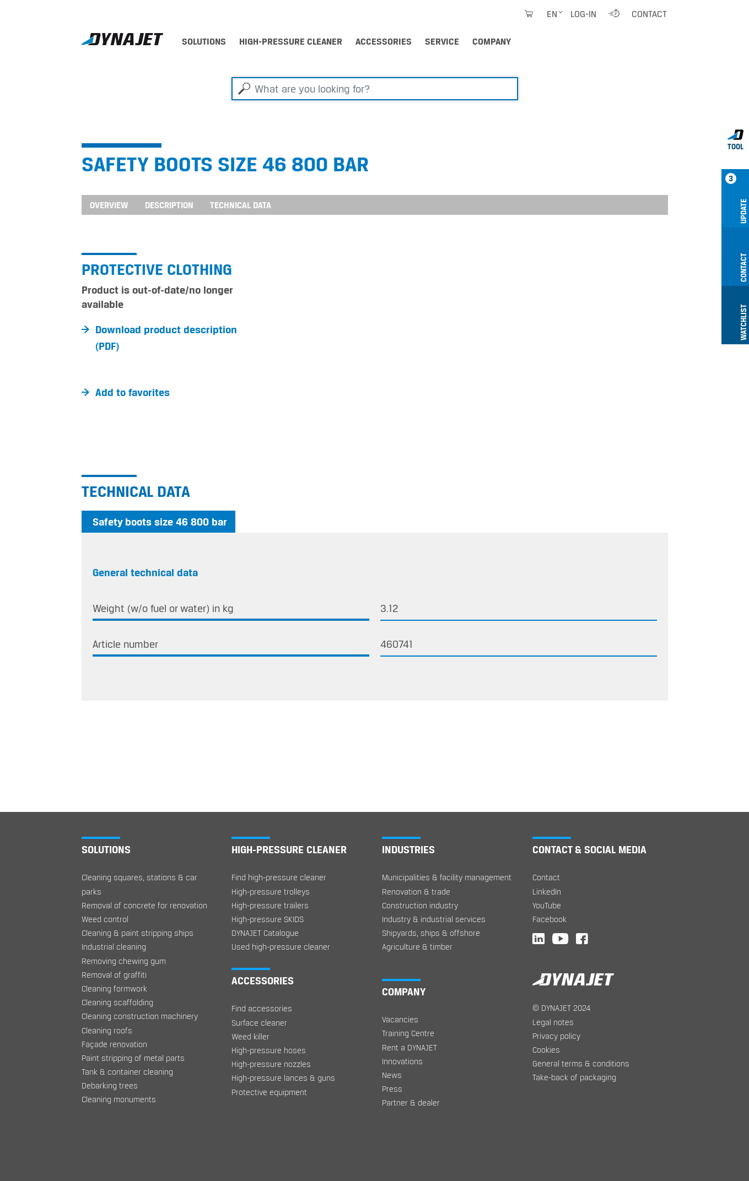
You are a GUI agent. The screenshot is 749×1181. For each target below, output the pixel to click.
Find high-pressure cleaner (278, 877)
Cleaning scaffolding (117, 1002)
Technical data (240, 205)
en (552, 13)
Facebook (549, 919)
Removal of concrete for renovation (144, 905)
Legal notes (553, 1022)
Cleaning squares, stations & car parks (139, 884)
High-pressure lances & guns (283, 1077)
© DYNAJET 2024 (561, 1007)
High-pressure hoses (268, 1050)
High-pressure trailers (270, 905)
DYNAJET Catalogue (265, 933)
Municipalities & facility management (446, 877)
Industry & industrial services (434, 919)
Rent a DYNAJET (409, 1047)
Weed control (105, 919)
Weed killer (250, 1036)
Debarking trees (110, 1085)
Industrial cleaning (114, 946)
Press (392, 1088)
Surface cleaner (259, 1022)
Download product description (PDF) (166, 337)
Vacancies (400, 1019)
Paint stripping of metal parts (133, 1058)
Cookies (546, 1049)
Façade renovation (114, 1044)
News (392, 1075)
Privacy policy (556, 1036)
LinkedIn (546, 891)
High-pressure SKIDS (267, 919)
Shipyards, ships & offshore (431, 933)
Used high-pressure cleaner (280, 946)
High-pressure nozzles (271, 1064)
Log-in (583, 13)
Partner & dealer (411, 1102)
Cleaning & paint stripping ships (137, 933)
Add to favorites (132, 392)
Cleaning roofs (107, 1030)
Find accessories (261, 1008)
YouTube (546, 905)
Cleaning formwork (114, 988)
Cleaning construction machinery (140, 1016)
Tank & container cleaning (127, 1071)
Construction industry (420, 905)
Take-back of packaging (574, 1077)
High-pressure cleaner (290, 41)
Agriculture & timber (417, 946)
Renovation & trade (416, 891)
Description (169, 205)
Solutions (204, 41)
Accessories (383, 41)
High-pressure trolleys (270, 891)
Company (491, 41)
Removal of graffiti (114, 974)
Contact (649, 13)
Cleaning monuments (119, 1099)
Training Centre (408, 1033)
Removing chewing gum (124, 961)
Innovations (402, 1061)
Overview (109, 205)
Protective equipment (269, 1092)
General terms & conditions (580, 1063)
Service (442, 41)
